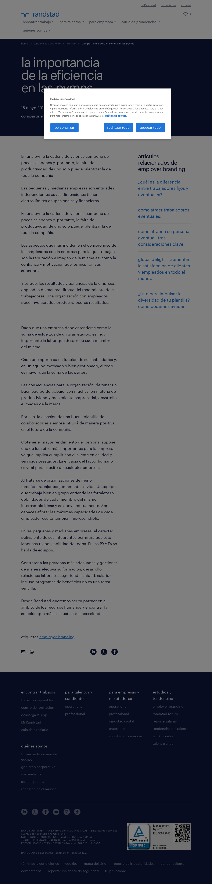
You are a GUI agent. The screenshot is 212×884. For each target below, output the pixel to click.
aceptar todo (150, 127)
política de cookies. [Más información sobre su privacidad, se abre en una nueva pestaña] (116, 115)
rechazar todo (118, 127)
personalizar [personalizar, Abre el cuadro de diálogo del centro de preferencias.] (64, 127)
